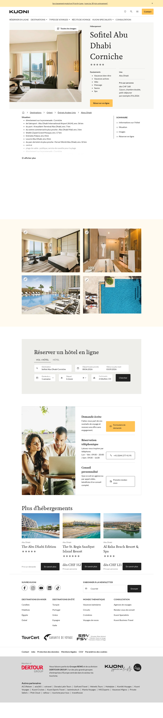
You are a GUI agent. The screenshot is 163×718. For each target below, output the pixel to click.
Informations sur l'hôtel (129, 122)
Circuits (86, 610)
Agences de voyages (122, 604)
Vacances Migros (119, 689)
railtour (46, 692)
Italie (54, 625)
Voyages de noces (91, 620)
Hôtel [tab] (56, 359)
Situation (123, 127)
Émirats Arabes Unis (67, 113)
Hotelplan (110, 686)
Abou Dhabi (86, 113)
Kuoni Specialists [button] (102, 19)
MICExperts (104, 689)
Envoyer (134, 588)
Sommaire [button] (122, 117)
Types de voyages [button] (58, 19)
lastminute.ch (73, 689)
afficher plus (30, 158)
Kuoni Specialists (121, 615)
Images (122, 131)
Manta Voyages (89, 689)
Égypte (25, 615)
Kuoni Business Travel (123, 620)
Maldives (26, 610)
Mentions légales (69, 651)
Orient (50, 113)
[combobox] (56, 368)
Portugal (56, 610)
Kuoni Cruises (38, 689)
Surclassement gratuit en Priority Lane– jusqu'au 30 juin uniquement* (80, 3)
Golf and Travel (80, 686)
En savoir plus (50, 566)
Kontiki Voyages (124, 686)
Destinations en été (63, 599)
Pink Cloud (35, 692)
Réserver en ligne (19, 19)
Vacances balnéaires (92, 604)
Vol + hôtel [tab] (42, 359)
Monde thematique (94, 599)
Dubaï (24, 620)
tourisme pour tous (60, 692)
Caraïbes (26, 604)
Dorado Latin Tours (62, 686)
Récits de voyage (81, 19)
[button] (131, 11)
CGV (81, 651)
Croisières (87, 615)
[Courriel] (107, 588)
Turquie (55, 604)
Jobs (33, 651)
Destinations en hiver (34, 599)
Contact (147, 11)
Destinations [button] (38, 19)
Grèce (55, 615)
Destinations (35, 113)
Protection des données (48, 651)
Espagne (56, 620)
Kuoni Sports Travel (56, 689)
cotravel (48, 686)
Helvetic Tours (96, 686)
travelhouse (77, 692)
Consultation (123, 19)
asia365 (38, 686)
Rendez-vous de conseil (124, 610)
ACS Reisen (27, 686)
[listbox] (47, 378)
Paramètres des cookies (96, 651)
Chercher (123, 377)
